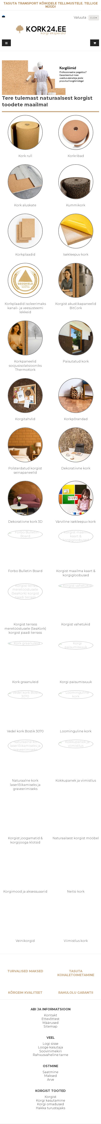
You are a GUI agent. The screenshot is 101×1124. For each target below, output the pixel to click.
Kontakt (50, 1015)
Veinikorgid (25, 941)
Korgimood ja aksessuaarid (25, 891)
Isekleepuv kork (75, 254)
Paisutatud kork (76, 361)
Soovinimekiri (50, 1051)
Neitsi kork (76, 891)
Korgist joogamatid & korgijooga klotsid (25, 840)
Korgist (50, 1097)
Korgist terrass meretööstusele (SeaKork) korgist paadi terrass (25, 628)
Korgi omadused (50, 1104)
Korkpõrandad (76, 419)
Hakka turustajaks (50, 1108)
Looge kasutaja (50, 1047)
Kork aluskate (25, 205)
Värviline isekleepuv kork (76, 522)
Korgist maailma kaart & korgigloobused (75, 573)
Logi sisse (50, 1044)
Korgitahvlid (25, 419)
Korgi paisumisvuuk (76, 682)
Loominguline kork (76, 731)
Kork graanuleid (25, 682)
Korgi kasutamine (50, 1100)
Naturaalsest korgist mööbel (76, 838)
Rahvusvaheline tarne (50, 1055)
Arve (50, 1079)
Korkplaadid (25, 254)
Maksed (50, 1076)
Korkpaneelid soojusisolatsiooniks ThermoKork (25, 366)
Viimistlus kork (76, 941)
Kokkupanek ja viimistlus (75, 780)
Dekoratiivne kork (75, 468)
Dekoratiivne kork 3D (25, 522)
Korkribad (76, 156)
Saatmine (50, 1072)
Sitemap (50, 1026)
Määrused (50, 1023)
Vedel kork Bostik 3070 (25, 731)
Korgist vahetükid (75, 624)
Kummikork (75, 205)
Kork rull (25, 156)
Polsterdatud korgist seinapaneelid (25, 470)
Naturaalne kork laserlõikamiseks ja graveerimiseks (25, 785)
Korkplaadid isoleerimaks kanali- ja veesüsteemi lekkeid (25, 308)
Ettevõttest (50, 1019)
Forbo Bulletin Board (25, 571)
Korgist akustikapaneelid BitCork (75, 306)
